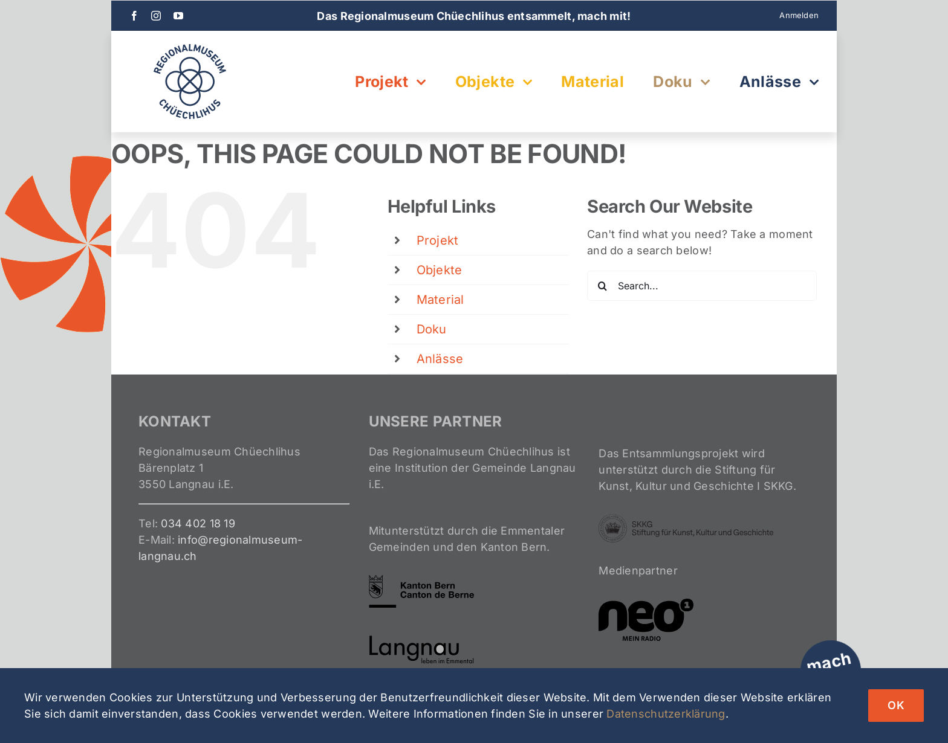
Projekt (438, 240)
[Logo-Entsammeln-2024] (190, 49)
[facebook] (134, 16)
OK (896, 705)
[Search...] (702, 286)
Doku (432, 329)
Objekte (440, 270)
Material (440, 299)
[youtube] (178, 16)
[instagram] (156, 16)
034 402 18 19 (198, 523)
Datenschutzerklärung (665, 713)
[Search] (602, 286)
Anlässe (440, 359)
